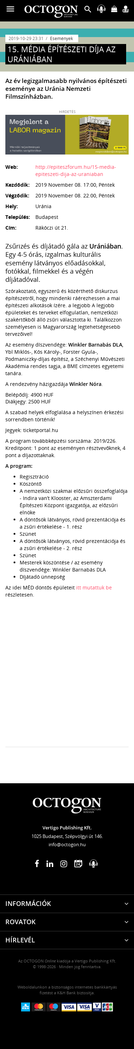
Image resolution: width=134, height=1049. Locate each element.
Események (61, 38)
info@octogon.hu (67, 844)
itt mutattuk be (94, 587)
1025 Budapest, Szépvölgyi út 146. (67, 836)
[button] (88, 11)
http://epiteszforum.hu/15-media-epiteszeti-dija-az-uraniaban (75, 170)
